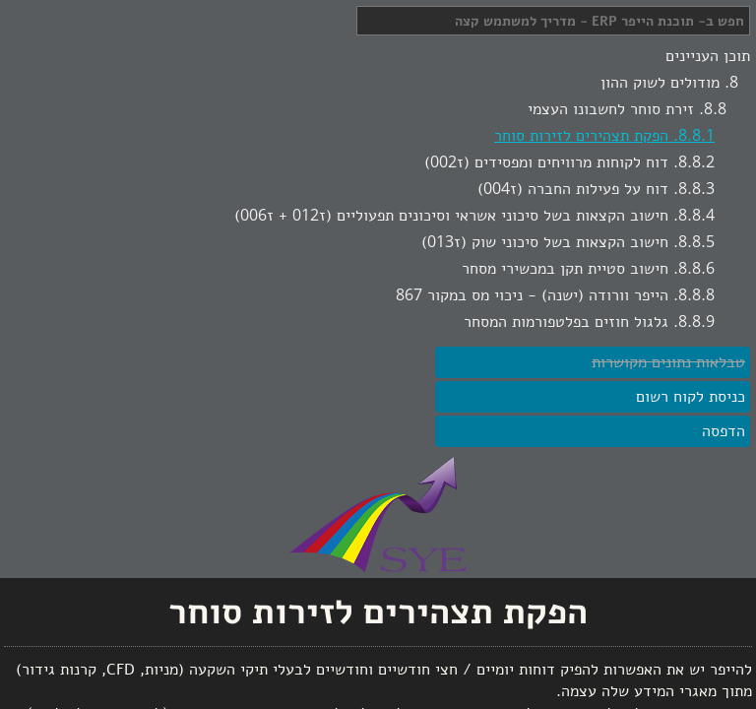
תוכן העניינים (707, 56)
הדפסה (723, 431)
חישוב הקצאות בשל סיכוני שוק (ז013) (544, 242)
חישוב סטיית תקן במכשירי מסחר (565, 269)
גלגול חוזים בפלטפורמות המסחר (566, 322)
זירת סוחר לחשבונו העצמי (611, 109)
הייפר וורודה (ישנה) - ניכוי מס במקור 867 (532, 295)
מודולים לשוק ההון (660, 83)
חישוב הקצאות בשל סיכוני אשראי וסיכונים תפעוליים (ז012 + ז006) (451, 215)
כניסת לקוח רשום (690, 397)
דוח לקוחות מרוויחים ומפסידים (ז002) (546, 162)
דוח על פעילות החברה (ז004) (572, 189)
